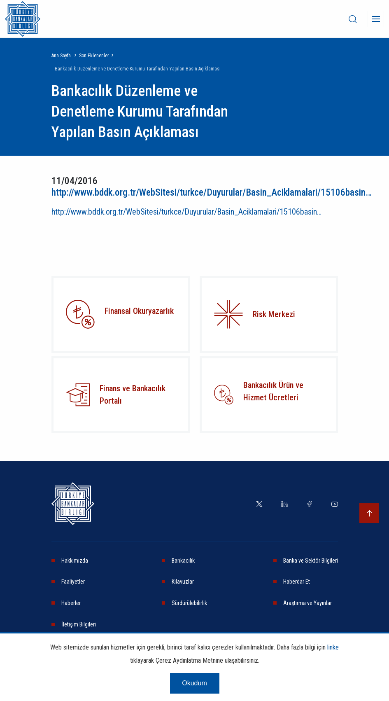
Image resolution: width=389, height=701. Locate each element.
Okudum (194, 688)
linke (333, 653)
